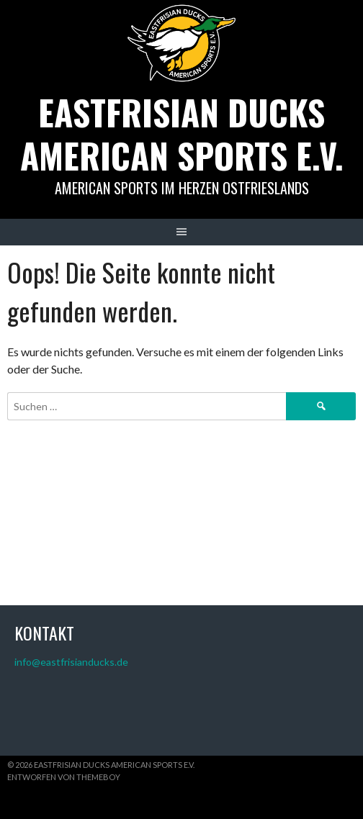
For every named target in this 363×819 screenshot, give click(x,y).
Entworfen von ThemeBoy (63, 777)
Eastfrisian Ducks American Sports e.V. (182, 133)
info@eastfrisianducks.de (71, 662)
